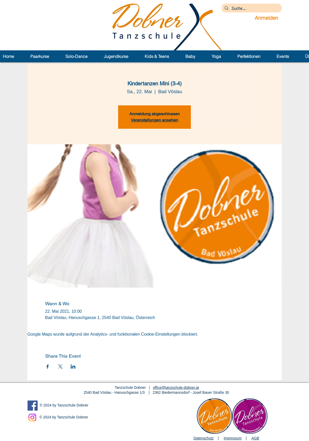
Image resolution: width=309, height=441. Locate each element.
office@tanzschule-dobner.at (176, 387)
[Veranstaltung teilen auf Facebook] (47, 366)
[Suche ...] (251, 8)
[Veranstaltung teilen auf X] (60, 366)
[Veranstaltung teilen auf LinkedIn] (73, 366)
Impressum (232, 438)
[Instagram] (32, 417)
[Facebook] (33, 406)
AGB (255, 438)
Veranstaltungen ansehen (154, 120)
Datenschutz (203, 438)
